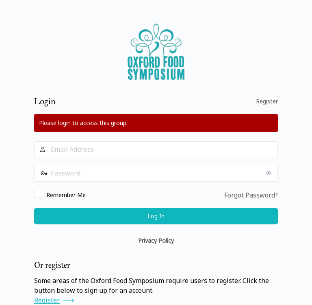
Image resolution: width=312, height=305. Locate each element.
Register (267, 101)
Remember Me (66, 195)
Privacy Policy (156, 240)
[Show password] (270, 173)
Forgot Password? (251, 195)
